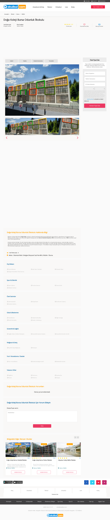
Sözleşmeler (29, 501)
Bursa (17, 14)
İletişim (40, 501)
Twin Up (91, 501)
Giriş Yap (86, 1)
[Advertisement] (55, 43)
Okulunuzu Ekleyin (50, 501)
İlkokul (12, 14)
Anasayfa (6, 14)
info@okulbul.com (62, 507)
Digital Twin (101, 501)
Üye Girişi (60, 501)
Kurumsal (19, 501)
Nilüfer (23, 14)
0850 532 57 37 (48, 507)
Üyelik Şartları (90, 99)
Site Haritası (81, 501)
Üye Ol (94, 1)
